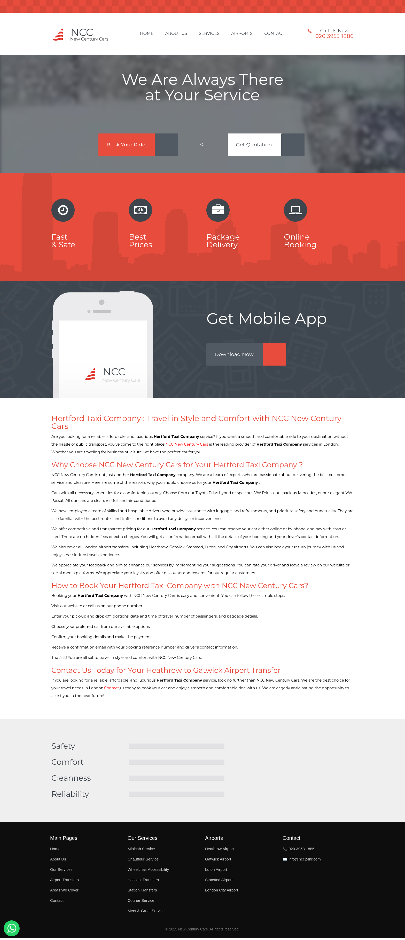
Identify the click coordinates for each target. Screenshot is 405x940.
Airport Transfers (64, 881)
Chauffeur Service (143, 861)
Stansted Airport (219, 881)
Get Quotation (255, 145)
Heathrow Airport (219, 850)
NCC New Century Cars (186, 446)
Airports (242, 33)
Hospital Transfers (143, 881)
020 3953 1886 (334, 36)
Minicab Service (141, 850)
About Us (176, 33)
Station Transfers (142, 892)
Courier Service (141, 902)
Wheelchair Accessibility (148, 871)
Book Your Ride (125, 145)
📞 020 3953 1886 (298, 850)
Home (146, 33)
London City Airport (221, 892)
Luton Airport (216, 871)
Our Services (61, 871)
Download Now (235, 356)
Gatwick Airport (218, 861)
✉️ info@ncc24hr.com (302, 861)
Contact (274, 33)
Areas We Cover (64, 892)
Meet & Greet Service (146, 912)
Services (209, 33)
